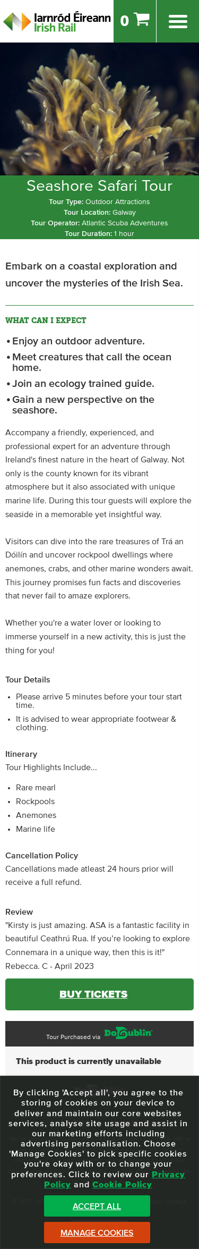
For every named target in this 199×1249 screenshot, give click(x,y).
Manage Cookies (97, 1233)
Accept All (97, 1206)
